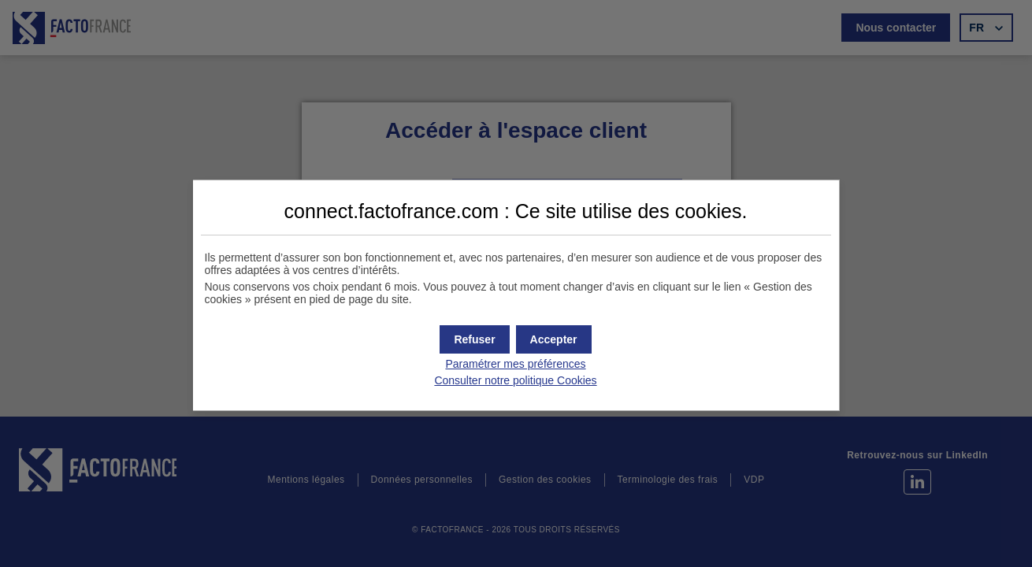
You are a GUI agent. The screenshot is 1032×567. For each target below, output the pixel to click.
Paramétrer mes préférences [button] (515, 364)
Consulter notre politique (515, 380)
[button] (554, 339)
